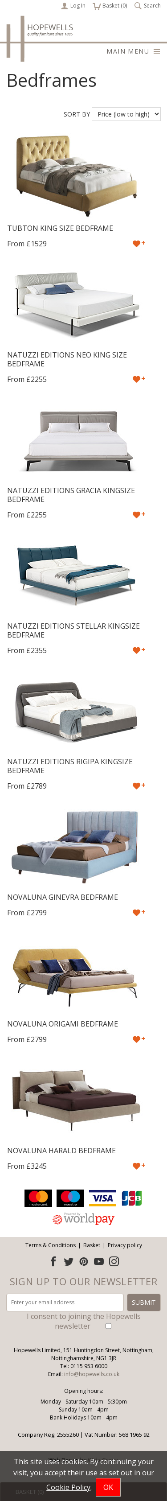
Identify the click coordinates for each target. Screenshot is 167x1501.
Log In (73, 6)
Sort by (77, 114)
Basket (91, 1245)
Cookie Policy (68, 1487)
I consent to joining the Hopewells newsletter (84, 1321)
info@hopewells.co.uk (91, 1374)
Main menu (133, 51)
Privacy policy (125, 1245)
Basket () (110, 6)
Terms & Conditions (50, 1245)
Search (147, 6)
